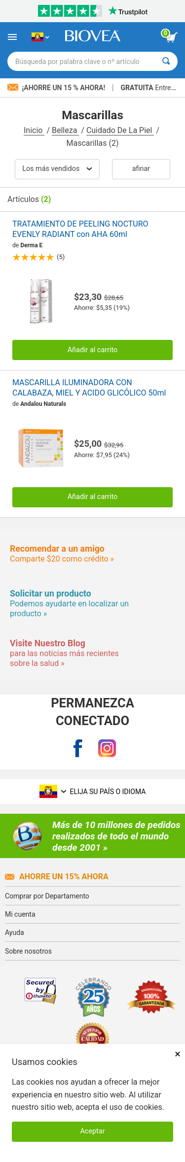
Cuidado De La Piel (120, 130)
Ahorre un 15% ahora (57, 876)
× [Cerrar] (178, 1054)
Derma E (31, 245)
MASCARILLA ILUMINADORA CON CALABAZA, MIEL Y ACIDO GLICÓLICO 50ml (89, 388)
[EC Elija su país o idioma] (40, 37)
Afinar (141, 169)
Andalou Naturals (43, 403)
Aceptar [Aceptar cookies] (92, 1131)
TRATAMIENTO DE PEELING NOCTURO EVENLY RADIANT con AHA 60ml (80, 229)
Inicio (34, 130)
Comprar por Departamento (47, 896)
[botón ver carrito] (172, 37)
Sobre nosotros (28, 951)
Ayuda (14, 932)
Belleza (65, 130)
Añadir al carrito (93, 350)
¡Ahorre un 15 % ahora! (57, 88)
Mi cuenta (20, 914)
